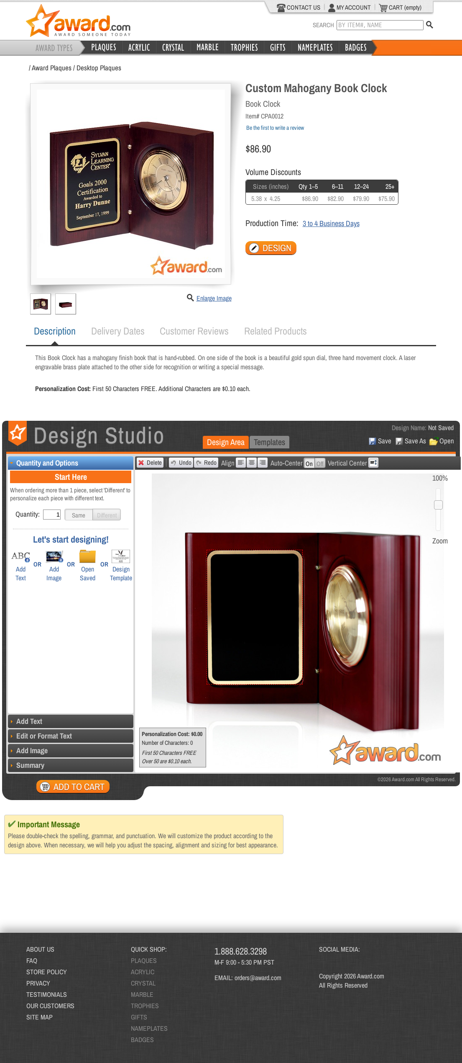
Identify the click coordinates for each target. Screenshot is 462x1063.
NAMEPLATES (149, 1028)
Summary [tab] (26, 765)
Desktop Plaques (99, 67)
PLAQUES (144, 960)
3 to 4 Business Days (331, 223)
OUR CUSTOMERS (50, 1005)
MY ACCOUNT (349, 7)
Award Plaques (51, 67)
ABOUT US (40, 949)
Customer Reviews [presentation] (194, 330)
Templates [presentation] (269, 442)
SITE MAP (39, 1017)
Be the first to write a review (275, 127)
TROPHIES (145, 1005)
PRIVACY (38, 983)
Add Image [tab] (28, 750)
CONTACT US (299, 7)
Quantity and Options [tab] (43, 463)
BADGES (142, 1039)
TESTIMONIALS (46, 994)
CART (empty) (400, 7)
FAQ (31, 960)
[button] (78, 514)
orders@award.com (258, 977)
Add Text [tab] (25, 721)
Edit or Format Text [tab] (40, 736)
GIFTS (139, 1017)
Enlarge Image (214, 298)
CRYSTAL (143, 983)
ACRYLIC (142, 971)
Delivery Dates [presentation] (118, 330)
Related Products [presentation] (275, 330)
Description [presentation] (55, 330)
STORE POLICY (46, 971)
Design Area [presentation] (226, 442)
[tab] (55, 331)
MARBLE (142, 994)
